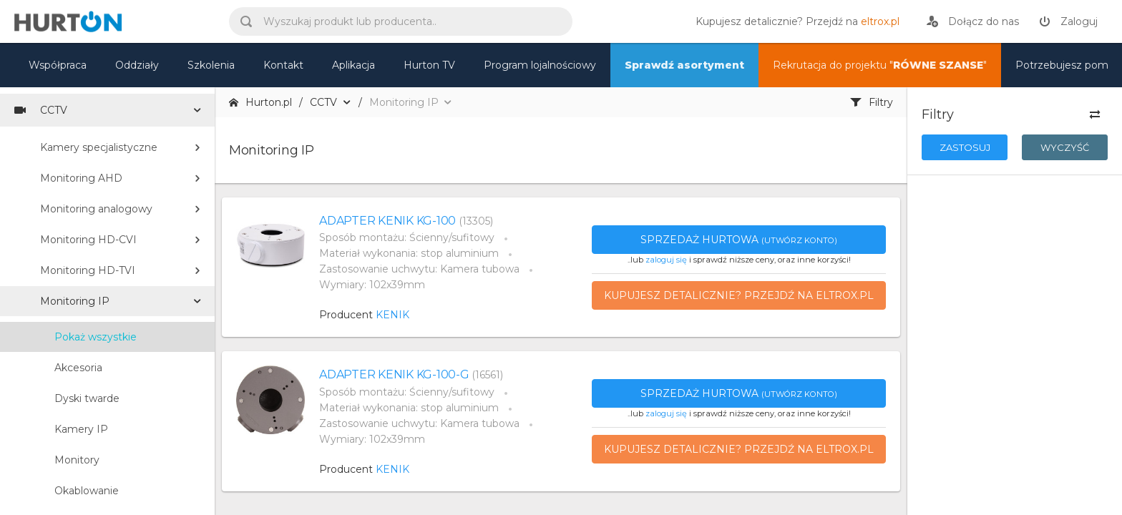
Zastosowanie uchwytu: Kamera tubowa (419, 269)
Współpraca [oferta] (58, 65)
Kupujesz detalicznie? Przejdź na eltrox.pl (739, 295)
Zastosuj (965, 147)
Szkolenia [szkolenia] (211, 65)
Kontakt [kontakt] (283, 65)
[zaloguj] (1068, 21)
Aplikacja (353, 65)
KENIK (392, 314)
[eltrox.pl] (793, 21)
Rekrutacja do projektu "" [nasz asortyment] (880, 65)
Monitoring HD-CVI (88, 239)
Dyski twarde (86, 398)
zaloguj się (666, 260)
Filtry (871, 102)
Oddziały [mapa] (137, 65)
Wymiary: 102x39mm (372, 284)
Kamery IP (81, 429)
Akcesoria (78, 367)
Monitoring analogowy (96, 208)
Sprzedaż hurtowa (738, 239)
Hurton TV (429, 65)
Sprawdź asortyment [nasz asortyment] (684, 65)
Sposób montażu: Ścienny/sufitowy (406, 237)
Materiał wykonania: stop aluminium (409, 253)
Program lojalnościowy (540, 65)
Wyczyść (1064, 147)
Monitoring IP (74, 301)
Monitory (76, 459)
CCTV (40, 110)
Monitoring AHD (81, 178)
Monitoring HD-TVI (87, 270)
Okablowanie (86, 490)
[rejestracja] (973, 21)
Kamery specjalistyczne (98, 147)
